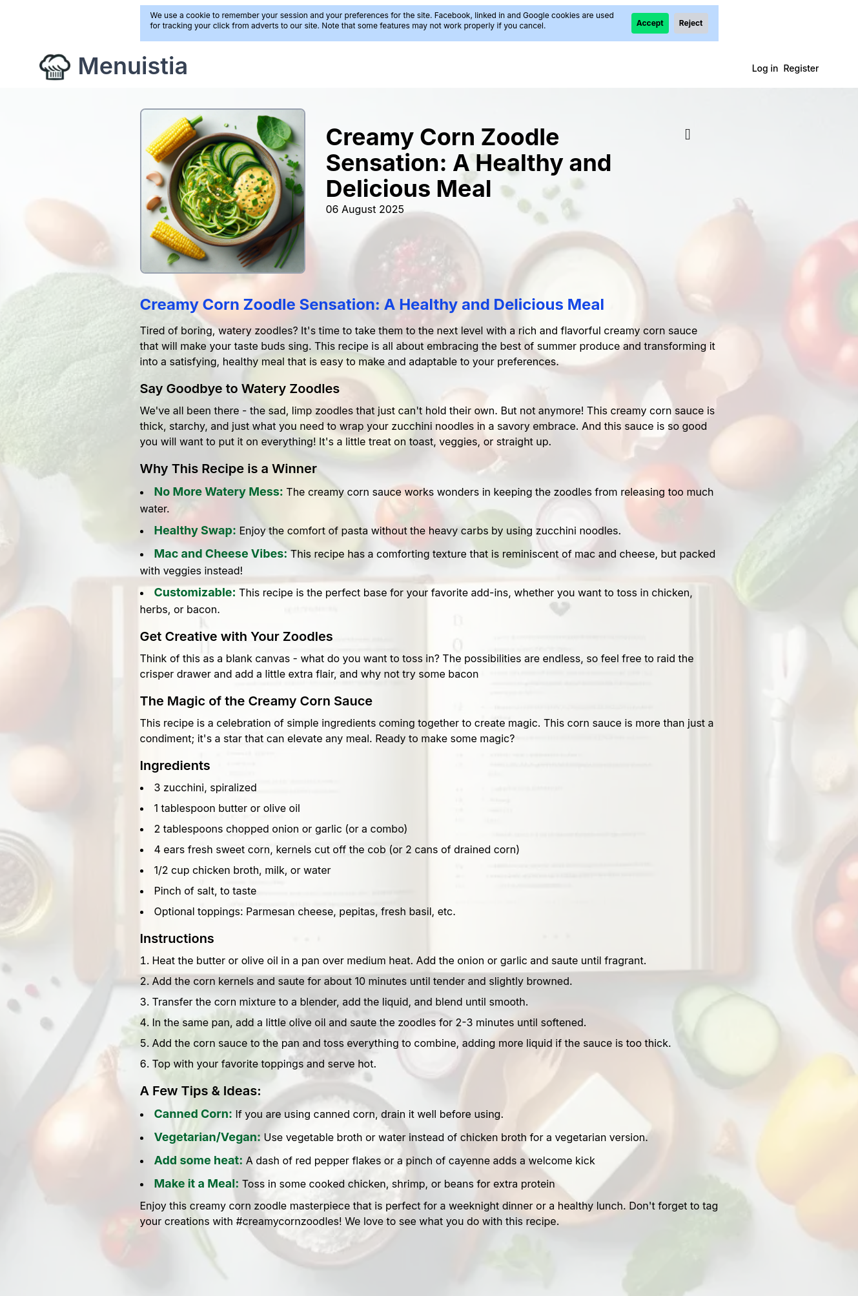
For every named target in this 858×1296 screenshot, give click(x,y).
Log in (765, 68)
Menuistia (133, 66)
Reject (691, 23)
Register (801, 68)
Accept (650, 23)
